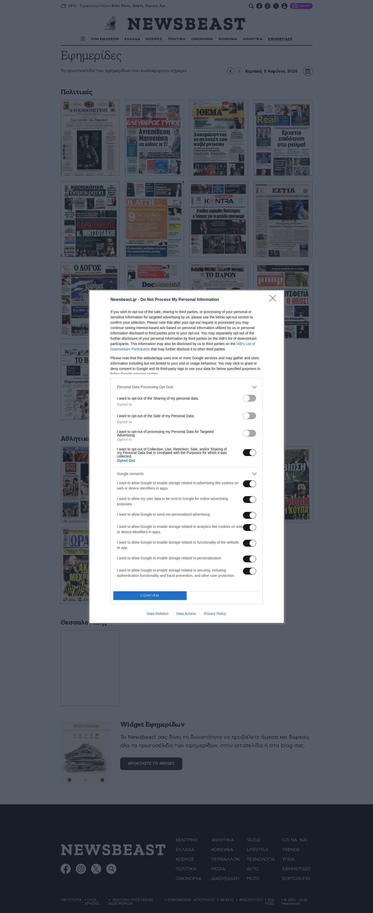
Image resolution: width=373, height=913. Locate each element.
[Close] (274, 300)
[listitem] (186, 387)
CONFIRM (149, 595)
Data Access (186, 614)
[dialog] (186, 456)
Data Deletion (158, 614)
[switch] (249, 398)
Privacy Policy (215, 614)
